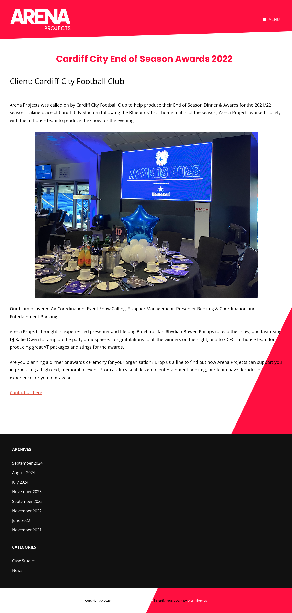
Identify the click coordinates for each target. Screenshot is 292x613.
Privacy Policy (143, 600)
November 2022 (27, 511)
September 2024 (27, 463)
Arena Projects (121, 600)
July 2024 (20, 482)
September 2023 (27, 501)
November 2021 (27, 530)
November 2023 (27, 491)
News (17, 570)
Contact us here (26, 392)
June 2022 (21, 520)
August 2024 (23, 472)
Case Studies (24, 561)
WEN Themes (197, 600)
